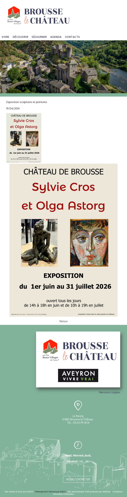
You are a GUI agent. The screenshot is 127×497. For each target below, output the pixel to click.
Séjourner (39, 37)
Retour (64, 321)
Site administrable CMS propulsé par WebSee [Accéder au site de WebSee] (89, 491)
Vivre (5, 37)
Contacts (72, 37)
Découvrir (20, 37)
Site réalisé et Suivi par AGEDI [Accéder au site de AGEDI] (18, 491)
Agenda (56, 37)
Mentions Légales (109, 392)
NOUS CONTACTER (78, 479)
